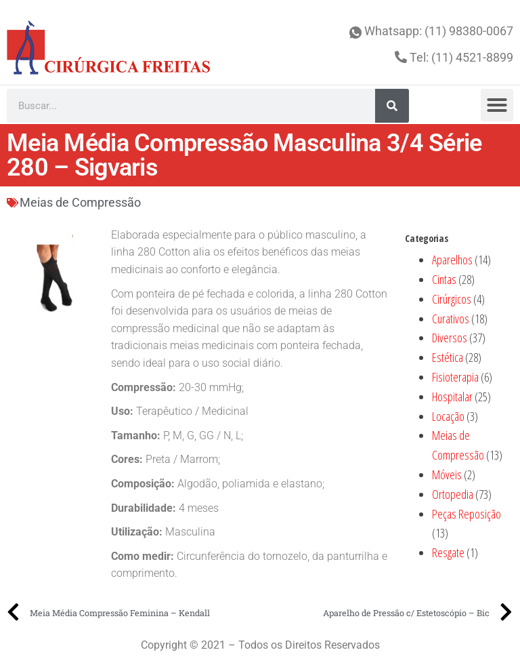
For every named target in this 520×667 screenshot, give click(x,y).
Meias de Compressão (80, 202)
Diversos (449, 337)
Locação (448, 416)
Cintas (444, 279)
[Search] (392, 106)
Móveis (447, 474)
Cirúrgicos (451, 299)
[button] (497, 105)
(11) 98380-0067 (469, 31)
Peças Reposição (466, 514)
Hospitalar (452, 396)
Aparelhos (452, 259)
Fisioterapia (455, 377)
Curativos (450, 318)
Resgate (448, 552)
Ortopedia (452, 494)
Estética (447, 357)
